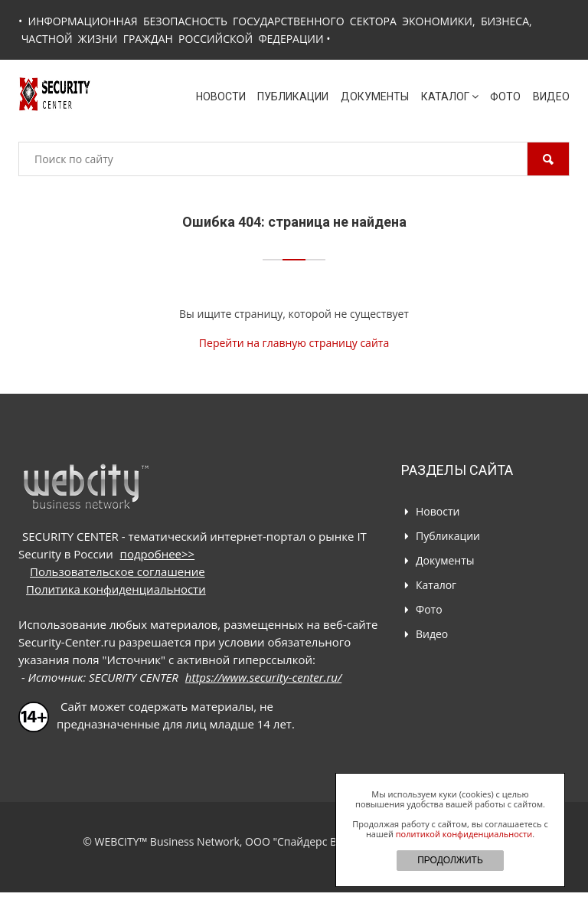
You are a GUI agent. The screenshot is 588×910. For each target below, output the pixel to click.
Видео (551, 96)
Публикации (292, 96)
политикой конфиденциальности (464, 834)
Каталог (450, 96)
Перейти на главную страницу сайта (294, 343)
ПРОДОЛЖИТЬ (450, 860)
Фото (505, 96)
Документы (375, 96)
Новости (221, 96)
